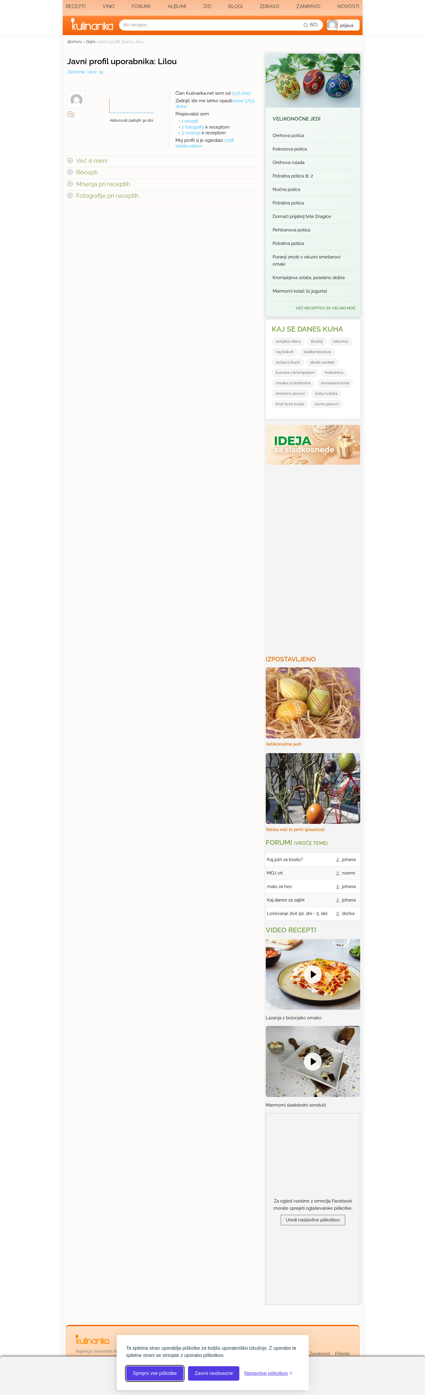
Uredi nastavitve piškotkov (313, 1220)
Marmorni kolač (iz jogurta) (300, 291)
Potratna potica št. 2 (293, 176)
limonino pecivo (290, 393)
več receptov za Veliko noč (326, 308)
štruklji (317, 341)
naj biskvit (284, 352)
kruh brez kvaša (290, 404)
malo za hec (279, 886)
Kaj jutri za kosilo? (285, 859)
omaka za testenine (293, 383)
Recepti (76, 6)
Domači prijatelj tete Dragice (302, 216)
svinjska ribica (288, 341)
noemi (348, 873)
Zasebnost (320, 1353)
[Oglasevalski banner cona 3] (314, 558)
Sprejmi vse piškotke (155, 1373)
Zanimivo (308, 6)
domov (74, 41)
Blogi (235, 6)
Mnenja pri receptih (103, 184)
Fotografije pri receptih (107, 195)
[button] (343, 25)
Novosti (348, 6)
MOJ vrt (275, 873)
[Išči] (310, 24)
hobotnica (334, 372)
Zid (207, 6)
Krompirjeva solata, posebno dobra (309, 277)
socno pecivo (326, 404)
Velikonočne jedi (297, 119)
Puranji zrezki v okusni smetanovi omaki (306, 260)
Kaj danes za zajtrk (286, 900)
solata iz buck (288, 362)
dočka (348, 913)
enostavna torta (335, 383)
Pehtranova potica (291, 230)
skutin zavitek (322, 362)
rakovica (340, 341)
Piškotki (342, 1353)
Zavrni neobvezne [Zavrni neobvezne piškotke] (214, 1373)
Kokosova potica (290, 149)
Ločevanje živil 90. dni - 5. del (297, 913)
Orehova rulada (288, 162)
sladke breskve (317, 352)
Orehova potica (288, 135)
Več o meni (91, 160)
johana (349, 859)
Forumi (141, 6)
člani (90, 41)
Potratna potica (288, 203)
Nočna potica (286, 189)
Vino (109, 6)
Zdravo (270, 6)
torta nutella (326, 393)
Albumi (177, 6)
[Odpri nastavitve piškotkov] (268, 1373)
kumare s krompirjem (295, 372)
